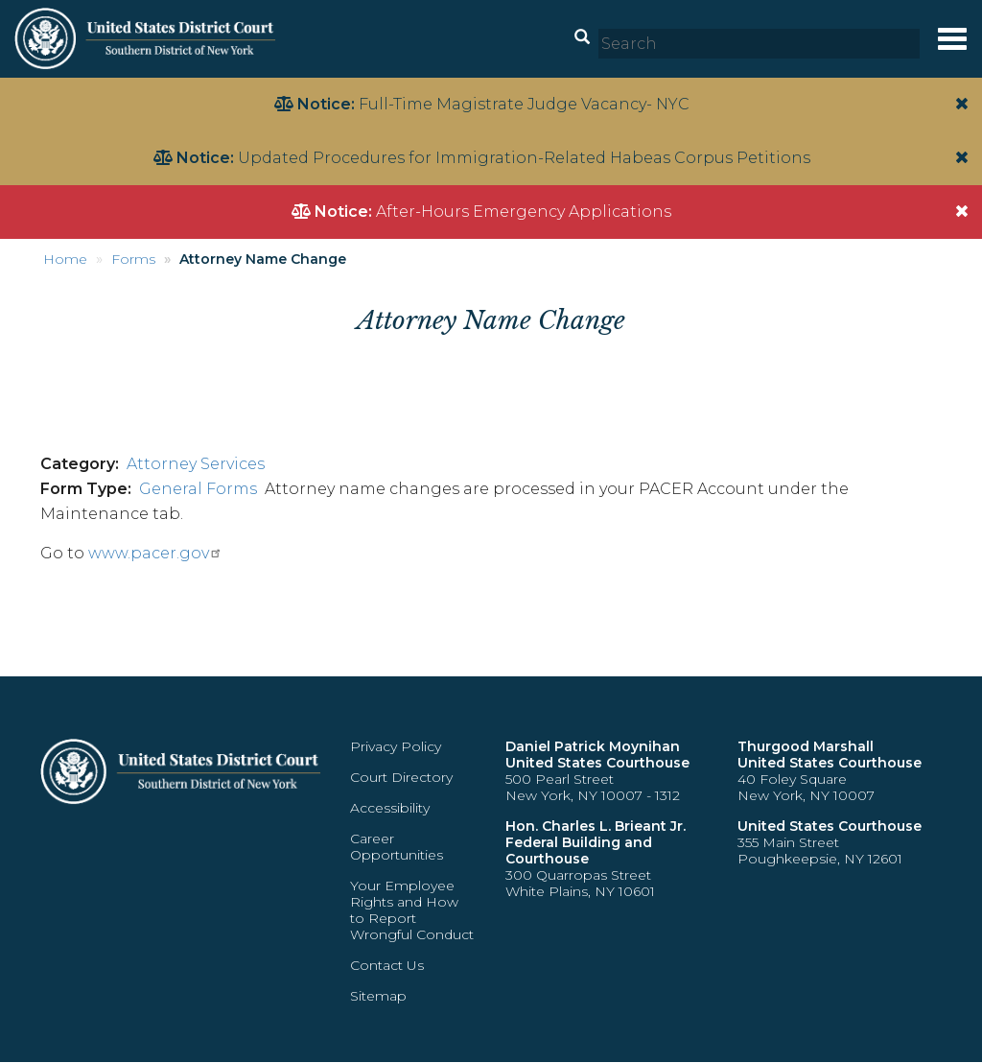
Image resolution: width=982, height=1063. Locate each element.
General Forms (198, 489)
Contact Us (387, 965)
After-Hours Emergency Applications (523, 211)
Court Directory (401, 777)
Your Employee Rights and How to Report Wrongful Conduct (412, 910)
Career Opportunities (396, 846)
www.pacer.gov (155, 553)
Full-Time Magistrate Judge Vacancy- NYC (524, 104)
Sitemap (378, 995)
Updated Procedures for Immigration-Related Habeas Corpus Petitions (524, 158)
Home (65, 259)
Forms (133, 259)
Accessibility (390, 807)
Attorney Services (196, 464)
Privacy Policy (395, 746)
